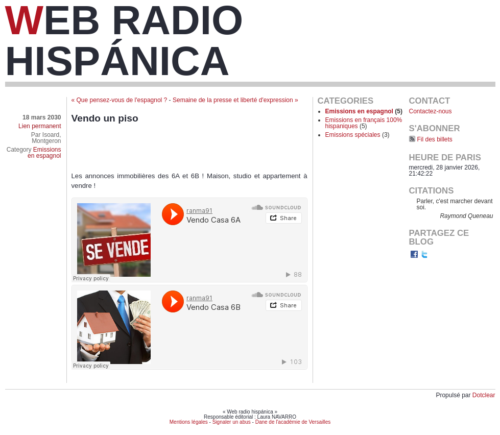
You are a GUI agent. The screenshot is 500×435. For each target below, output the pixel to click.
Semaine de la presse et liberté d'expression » (235, 100)
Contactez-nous (430, 111)
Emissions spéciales (352, 134)
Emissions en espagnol (44, 152)
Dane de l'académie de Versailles (293, 422)
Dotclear (483, 395)
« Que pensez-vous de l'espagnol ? (120, 100)
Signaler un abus (231, 422)
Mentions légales (189, 422)
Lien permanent (39, 126)
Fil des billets (435, 139)
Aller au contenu (373, 28)
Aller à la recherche (468, 28)
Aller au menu (419, 28)
